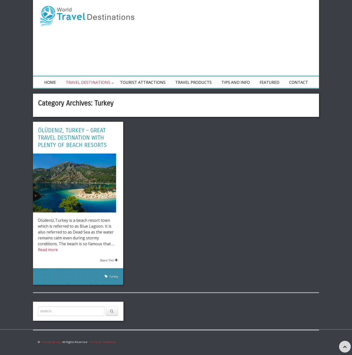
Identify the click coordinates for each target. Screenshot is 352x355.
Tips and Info (235, 82)
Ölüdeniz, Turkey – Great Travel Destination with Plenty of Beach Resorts (72, 137)
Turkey (113, 276)
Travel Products (193, 82)
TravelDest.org (50, 342)
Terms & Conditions (102, 342)
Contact (298, 82)
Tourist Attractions (142, 82)
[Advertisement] (234, 38)
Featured (269, 82)
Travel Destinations (88, 82)
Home (50, 82)
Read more (48, 249)
